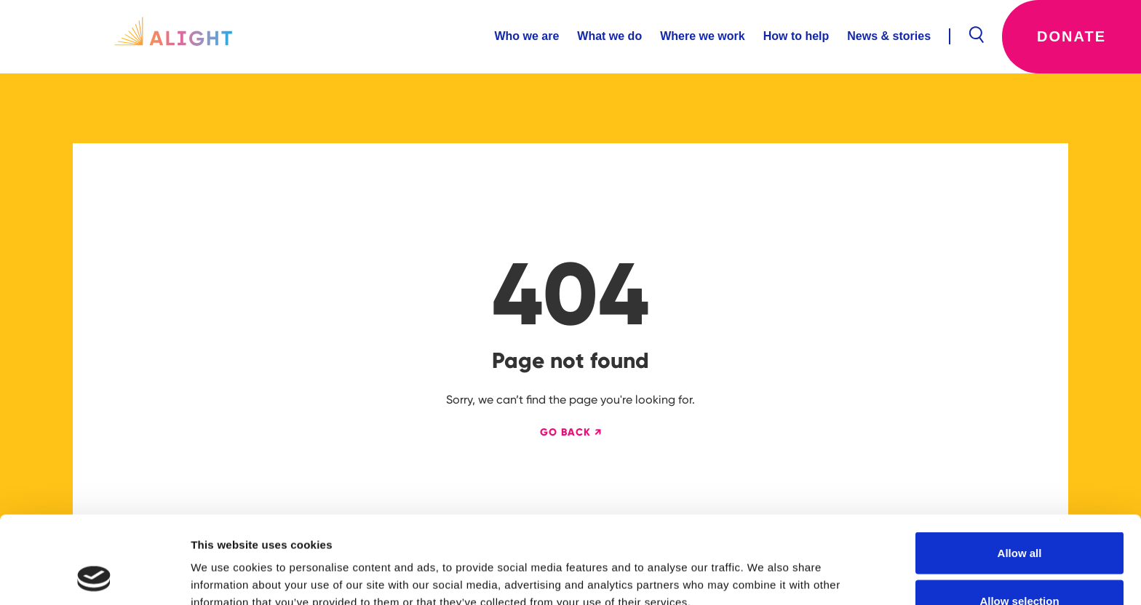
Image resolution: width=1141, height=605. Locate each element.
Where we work (702, 36)
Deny (1019, 566)
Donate (1071, 36)
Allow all (1020, 471)
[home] (173, 36)
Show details (764, 567)
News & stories (889, 36)
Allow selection (1019, 519)
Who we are (526, 36)
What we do (609, 36)
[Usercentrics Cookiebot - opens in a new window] (94, 577)
